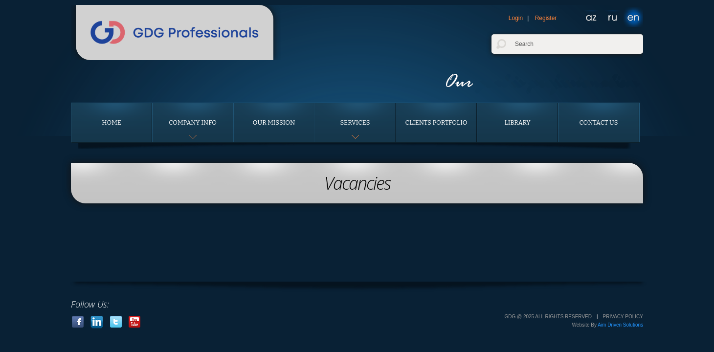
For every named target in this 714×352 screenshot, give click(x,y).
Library (517, 122)
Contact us (599, 122)
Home (111, 122)
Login (516, 18)
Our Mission (274, 122)
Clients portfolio (436, 122)
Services (355, 122)
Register (546, 18)
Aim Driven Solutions (620, 325)
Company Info (193, 122)
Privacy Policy (623, 316)
